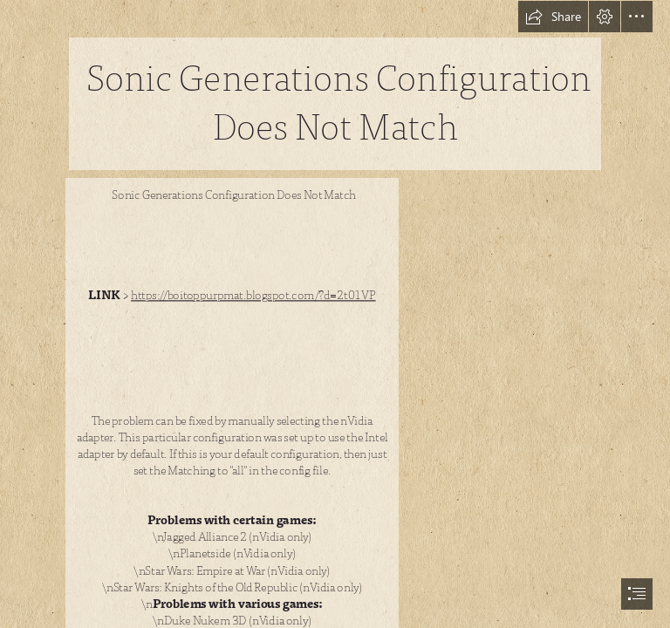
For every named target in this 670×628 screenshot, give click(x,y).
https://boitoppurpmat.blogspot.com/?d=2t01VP (253, 295)
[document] (335, 314)
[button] (553, 16)
